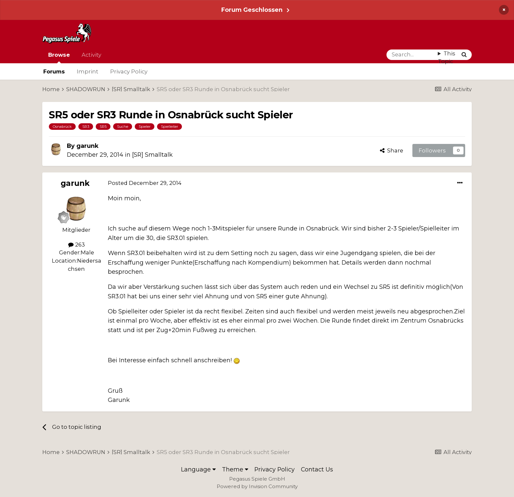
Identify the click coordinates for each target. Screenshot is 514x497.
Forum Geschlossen (252, 9)
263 (76, 244)
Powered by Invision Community (257, 486)
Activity (91, 54)
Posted (145, 183)
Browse (59, 57)
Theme (235, 469)
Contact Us (317, 469)
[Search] (412, 55)
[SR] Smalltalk (152, 154)
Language (198, 469)
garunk (87, 145)
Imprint (87, 71)
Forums (54, 71)
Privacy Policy (129, 71)
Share (391, 150)
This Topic (446, 57)
